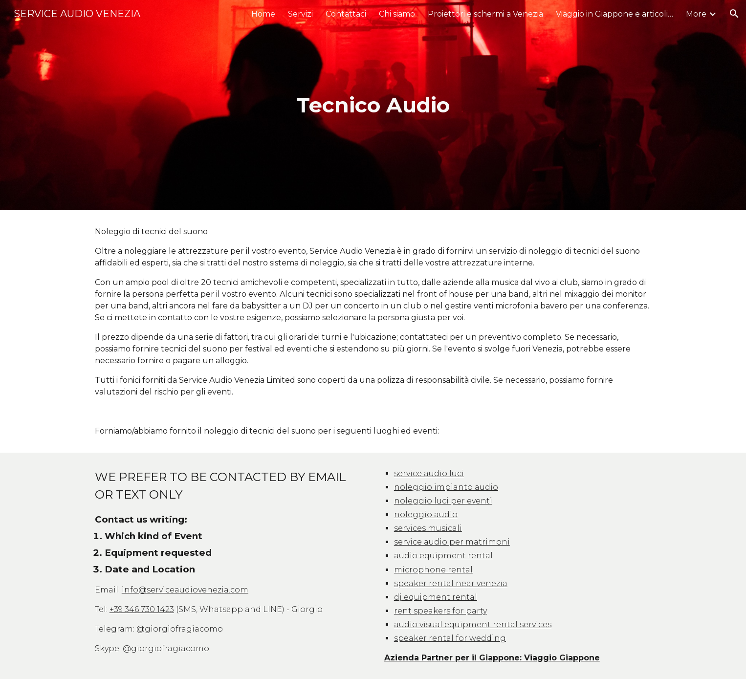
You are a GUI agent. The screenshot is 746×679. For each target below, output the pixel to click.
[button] (734, 13)
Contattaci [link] (346, 14)
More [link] (696, 14)
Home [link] (263, 14)
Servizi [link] (300, 14)
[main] (373, 105)
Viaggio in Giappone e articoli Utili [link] (614, 14)
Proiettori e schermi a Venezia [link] (485, 14)
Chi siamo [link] (397, 14)
